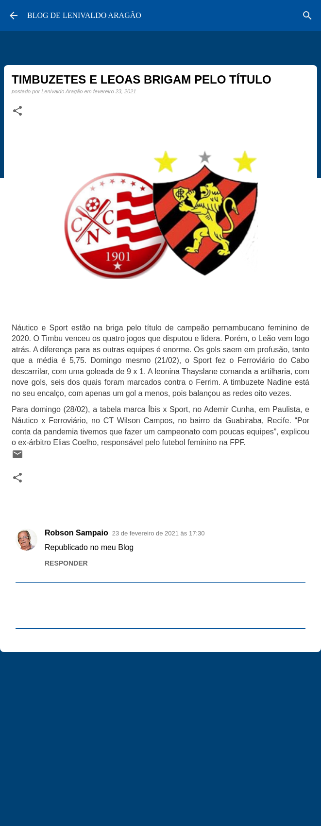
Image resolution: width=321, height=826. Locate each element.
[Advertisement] (160, 735)
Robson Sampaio (76, 533)
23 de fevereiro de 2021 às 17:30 (158, 533)
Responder (66, 563)
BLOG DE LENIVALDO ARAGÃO (84, 15)
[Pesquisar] (307, 15)
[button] (17, 111)
